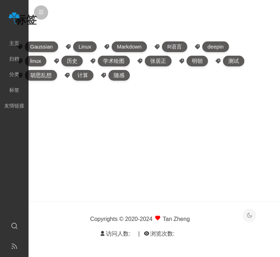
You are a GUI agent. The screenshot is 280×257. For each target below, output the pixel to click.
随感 (119, 75)
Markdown (129, 47)
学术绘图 (113, 61)
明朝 (197, 61)
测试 (233, 61)
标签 (14, 90)
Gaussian (41, 47)
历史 (72, 61)
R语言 (174, 47)
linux (35, 61)
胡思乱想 (41, 75)
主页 (14, 43)
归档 (14, 59)
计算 (82, 75)
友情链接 (14, 106)
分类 (14, 74)
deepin (216, 47)
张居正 (158, 61)
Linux (84, 47)
